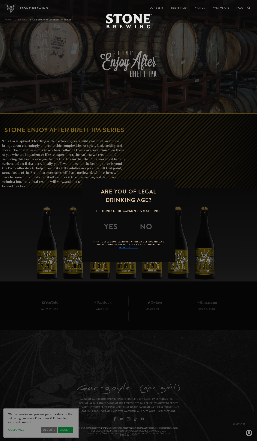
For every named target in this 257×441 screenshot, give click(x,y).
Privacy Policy (128, 434)
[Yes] (111, 227)
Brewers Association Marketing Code (140, 428)
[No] (146, 227)
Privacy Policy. (128, 247)
